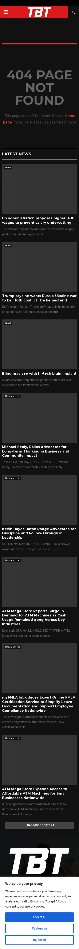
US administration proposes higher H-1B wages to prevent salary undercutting (38, 220)
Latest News (16, 154)
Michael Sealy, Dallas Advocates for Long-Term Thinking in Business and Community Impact (35, 451)
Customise (39, 928)
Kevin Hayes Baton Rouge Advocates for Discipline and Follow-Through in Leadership (39, 533)
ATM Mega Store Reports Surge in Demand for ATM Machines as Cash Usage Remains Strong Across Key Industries (34, 617)
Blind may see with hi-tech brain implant (39, 373)
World (8, 167)
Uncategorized (12, 396)
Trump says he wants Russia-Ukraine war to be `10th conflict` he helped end (39, 298)
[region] (39, 913)
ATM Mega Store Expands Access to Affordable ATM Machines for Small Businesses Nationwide (34, 793)
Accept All (39, 917)
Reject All (39, 940)
